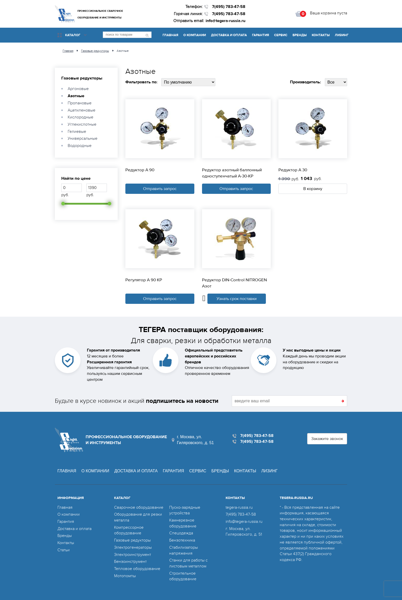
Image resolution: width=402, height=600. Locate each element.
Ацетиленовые (81, 110)
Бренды (300, 35)
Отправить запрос (160, 188)
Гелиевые (77, 131)
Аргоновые (78, 88)
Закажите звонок (327, 438)
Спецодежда (181, 533)
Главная (170, 35)
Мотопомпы (125, 575)
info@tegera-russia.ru (225, 20)
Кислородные (80, 117)
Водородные (80, 145)
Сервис (280, 35)
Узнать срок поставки (237, 298)
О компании (194, 35)
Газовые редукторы (81, 78)
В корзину (312, 188)
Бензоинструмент (130, 561)
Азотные (76, 95)
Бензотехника (182, 540)
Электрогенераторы (133, 547)
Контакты (321, 35)
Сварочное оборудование (138, 507)
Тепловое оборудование (137, 568)
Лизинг (341, 35)
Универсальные (82, 138)
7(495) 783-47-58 (228, 6)
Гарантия (260, 35)
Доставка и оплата (229, 35)
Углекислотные (82, 124)
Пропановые (80, 103)
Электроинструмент (132, 554)
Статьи (63, 550)
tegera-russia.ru (239, 507)
